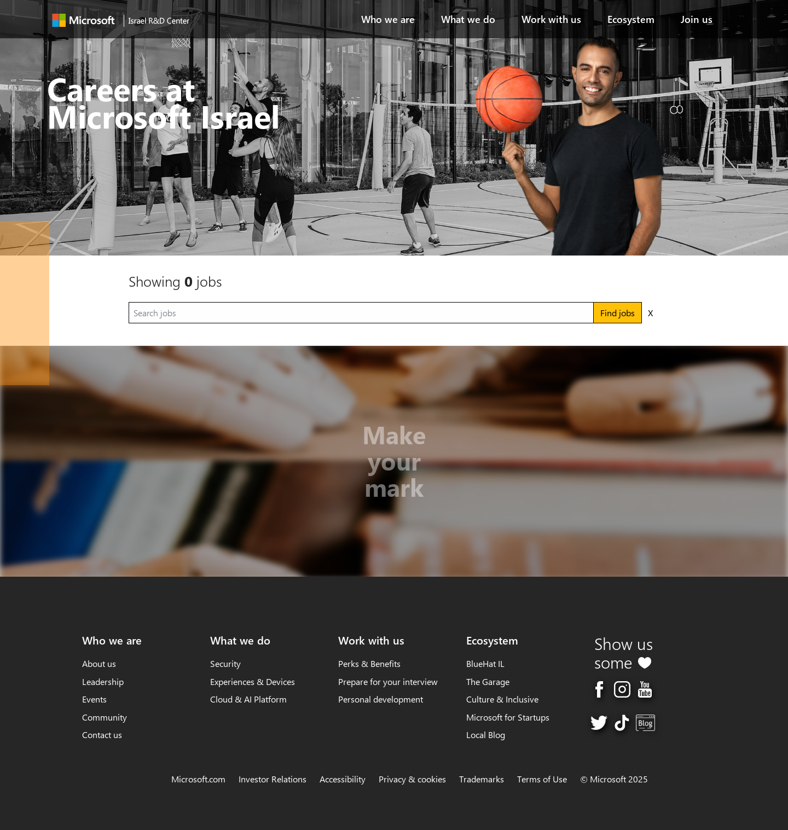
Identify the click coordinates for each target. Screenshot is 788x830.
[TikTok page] (621, 721)
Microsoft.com (198, 779)
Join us (696, 19)
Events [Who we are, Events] (94, 699)
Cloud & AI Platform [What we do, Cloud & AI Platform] (248, 699)
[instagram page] (622, 688)
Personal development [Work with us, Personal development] (380, 699)
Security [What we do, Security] (225, 663)
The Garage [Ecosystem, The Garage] (487, 681)
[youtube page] (645, 688)
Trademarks (481, 779)
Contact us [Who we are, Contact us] (102, 734)
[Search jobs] (361, 312)
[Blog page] (645, 721)
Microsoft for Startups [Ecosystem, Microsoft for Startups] (507, 717)
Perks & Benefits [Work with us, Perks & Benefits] (369, 663)
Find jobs (617, 312)
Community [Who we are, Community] (104, 717)
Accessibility (343, 779)
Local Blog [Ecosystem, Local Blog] (485, 734)
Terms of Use (542, 779)
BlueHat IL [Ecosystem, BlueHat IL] (485, 663)
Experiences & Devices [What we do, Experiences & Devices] (252, 681)
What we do (468, 19)
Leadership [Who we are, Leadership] (103, 681)
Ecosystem (630, 19)
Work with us (551, 19)
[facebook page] (599, 688)
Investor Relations (272, 779)
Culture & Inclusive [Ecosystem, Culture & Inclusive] (502, 699)
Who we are (388, 19)
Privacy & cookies (412, 779)
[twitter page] (599, 721)
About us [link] (99, 663)
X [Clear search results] (650, 312)
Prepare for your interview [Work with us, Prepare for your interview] (388, 681)
